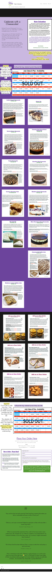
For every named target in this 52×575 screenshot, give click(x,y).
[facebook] (3, 568)
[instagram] (1, 568)
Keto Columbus (18, 4)
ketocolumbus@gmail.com (23, 447)
